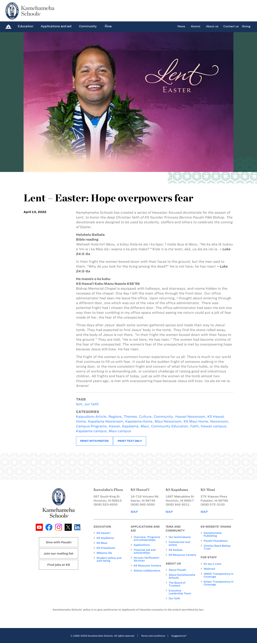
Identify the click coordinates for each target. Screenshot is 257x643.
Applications (142, 544)
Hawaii (114, 426)
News (181, 26)
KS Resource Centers (147, 565)
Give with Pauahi (58, 542)
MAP (134, 511)
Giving (246, 26)
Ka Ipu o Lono (212, 563)
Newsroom (219, 421)
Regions (115, 416)
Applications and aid (56, 26)
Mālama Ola (104, 552)
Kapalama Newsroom (105, 421)
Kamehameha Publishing (213, 534)
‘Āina (108, 26)
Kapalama (130, 426)
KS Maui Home (196, 421)
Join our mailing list (59, 553)
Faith (194, 426)
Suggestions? (179, 635)
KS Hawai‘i (103, 533)
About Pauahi (177, 569)
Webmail (209, 568)
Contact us (231, 26)
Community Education (169, 426)
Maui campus (120, 431)
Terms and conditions (153, 635)
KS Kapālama (105, 538)
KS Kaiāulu (176, 549)
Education (25, 26)
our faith (92, 404)
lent (79, 404)
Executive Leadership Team (180, 592)
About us (212, 26)
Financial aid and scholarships (144, 551)
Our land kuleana (180, 537)
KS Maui (102, 543)
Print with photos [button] (94, 440)
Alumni (195, 26)
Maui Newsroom (168, 421)
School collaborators (147, 570)
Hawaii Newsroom (190, 416)
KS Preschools (106, 548)
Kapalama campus (91, 431)
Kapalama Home (138, 421)
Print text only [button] (130, 440)
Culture (145, 416)
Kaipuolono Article (91, 416)
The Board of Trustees (177, 584)
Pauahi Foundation (216, 540)
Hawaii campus (213, 426)
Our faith (174, 598)
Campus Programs (91, 426)
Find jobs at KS (58, 564)
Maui (145, 426)
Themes (130, 416)
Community (88, 26)
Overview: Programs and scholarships (147, 538)
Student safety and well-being (109, 559)
